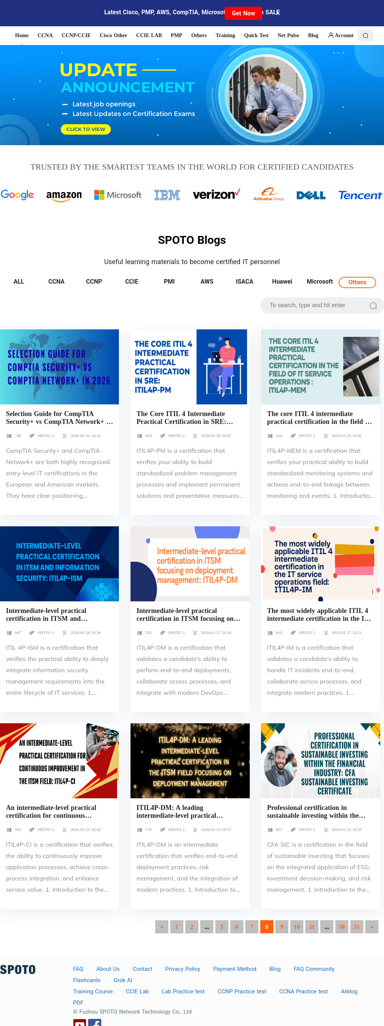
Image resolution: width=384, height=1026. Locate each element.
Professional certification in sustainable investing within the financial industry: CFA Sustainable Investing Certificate (319, 819)
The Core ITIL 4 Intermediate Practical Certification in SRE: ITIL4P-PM (181, 421)
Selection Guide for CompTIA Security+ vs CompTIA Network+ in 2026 (59, 421)
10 (297, 927)
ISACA (244, 281)
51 (357, 927)
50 (342, 927)
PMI (169, 281)
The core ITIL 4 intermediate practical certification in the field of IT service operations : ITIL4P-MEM (318, 425)
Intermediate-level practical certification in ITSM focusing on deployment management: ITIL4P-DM (187, 622)
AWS (207, 281)
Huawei (282, 281)
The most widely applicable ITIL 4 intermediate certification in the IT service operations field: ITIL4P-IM (319, 618)
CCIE (131, 281)
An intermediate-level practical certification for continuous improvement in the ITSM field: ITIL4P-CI (53, 819)
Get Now (243, 13)
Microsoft (320, 281)
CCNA (56, 281)
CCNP (94, 281)
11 (312, 927)
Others (357, 282)
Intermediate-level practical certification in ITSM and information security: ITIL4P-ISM (56, 618)
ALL (19, 281)
